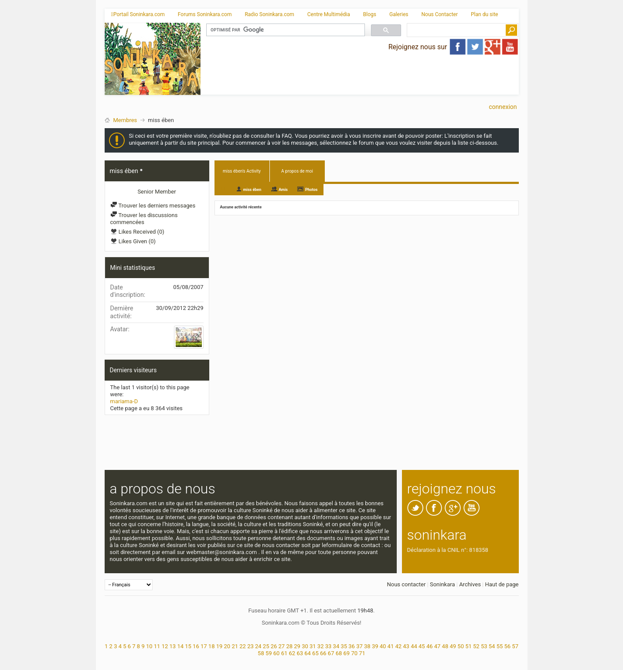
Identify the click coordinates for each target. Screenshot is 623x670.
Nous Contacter (439, 14)
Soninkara (442, 584)
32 (320, 646)
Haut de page (501, 584)
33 (328, 646)
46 (429, 646)
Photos (311, 189)
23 (250, 646)
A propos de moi (297, 171)
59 (269, 653)
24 (258, 646)
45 (422, 646)
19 (219, 646)
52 (476, 646)
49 (452, 646)
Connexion (503, 106)
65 (315, 653)
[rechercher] (285, 30)
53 (484, 646)
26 (274, 646)
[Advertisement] (359, 76)
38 (367, 646)
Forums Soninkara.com (205, 14)
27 (282, 646)
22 (242, 646)
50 (460, 646)
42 (398, 646)
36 (351, 646)
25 (266, 646)
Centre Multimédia (328, 14)
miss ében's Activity (242, 171)
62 (292, 653)
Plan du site (484, 14)
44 (414, 646)
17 (204, 646)
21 (234, 646)
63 (299, 653)
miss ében (252, 189)
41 (391, 646)
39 (375, 646)
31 (313, 646)
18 (211, 646)
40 (383, 646)
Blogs (369, 14)
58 (261, 653)
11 (157, 646)
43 (406, 646)
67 (331, 653)
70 (354, 653)
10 (149, 646)
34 (336, 646)
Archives (470, 584)
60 (276, 653)
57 (515, 646)
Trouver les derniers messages (153, 205)
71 (362, 653)
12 (165, 646)
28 (289, 646)
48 (445, 646)
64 (307, 653)
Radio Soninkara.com (269, 14)
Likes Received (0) (137, 231)
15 (188, 646)
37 (359, 646)
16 (196, 646)
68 (339, 653)
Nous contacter (406, 584)
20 (227, 646)
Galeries (399, 14)
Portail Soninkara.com (138, 14)
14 (180, 646)
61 (284, 653)
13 (173, 646)
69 (347, 653)
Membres (125, 120)
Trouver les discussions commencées (144, 218)
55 (500, 646)
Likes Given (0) (133, 241)
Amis (283, 189)
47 (437, 646)
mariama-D (124, 401)
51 (468, 646)
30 (305, 646)
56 (507, 646)
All (223, 189)
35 (343, 646)
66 (323, 653)
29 (297, 646)
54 (492, 646)
